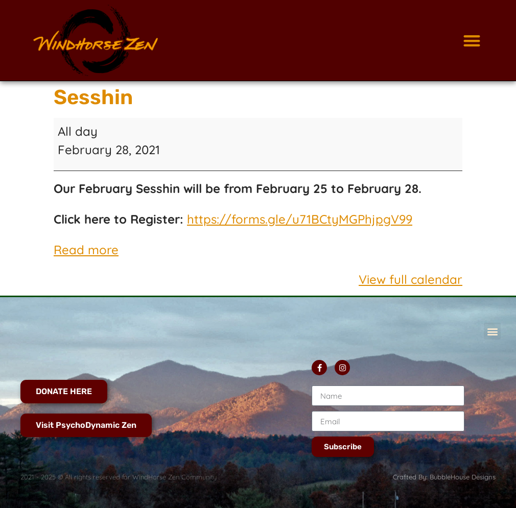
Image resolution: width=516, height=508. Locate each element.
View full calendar (410, 279)
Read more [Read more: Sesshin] (86, 249)
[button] (471, 40)
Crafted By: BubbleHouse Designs (444, 477)
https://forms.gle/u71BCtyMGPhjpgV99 (299, 219)
